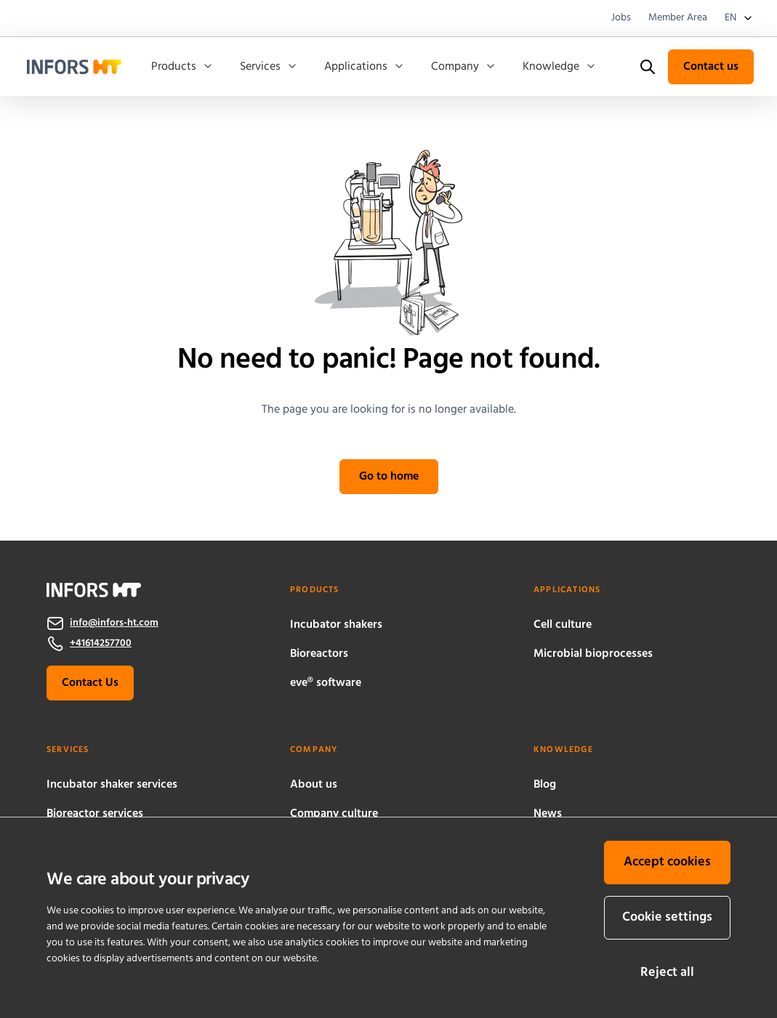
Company (463, 66)
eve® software (325, 683)
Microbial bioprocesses (593, 654)
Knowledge (560, 66)
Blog (545, 784)
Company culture (334, 813)
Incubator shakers (336, 624)
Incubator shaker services (112, 784)
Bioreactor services (95, 813)
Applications (364, 66)
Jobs (621, 18)
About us (313, 784)
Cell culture (563, 624)
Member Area (677, 18)
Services (269, 66)
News (548, 813)
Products (182, 66)
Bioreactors (319, 654)
